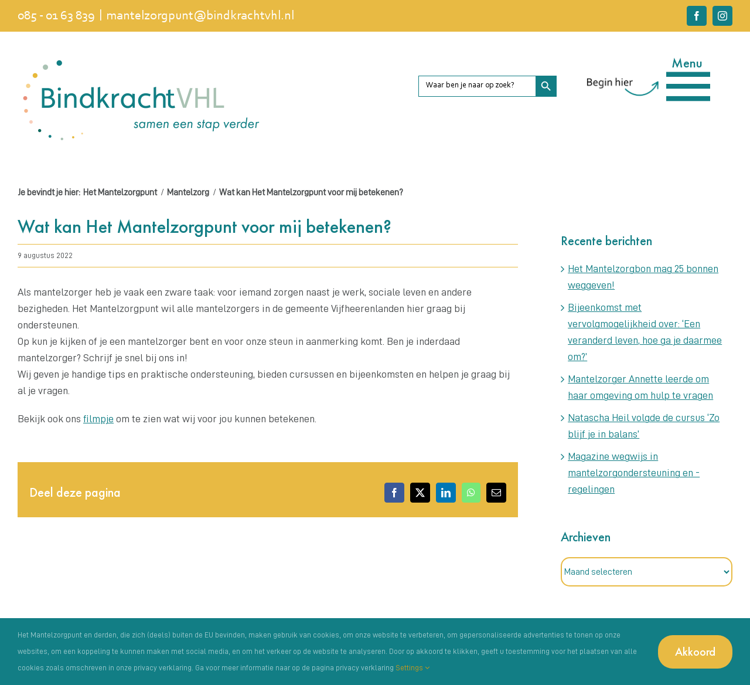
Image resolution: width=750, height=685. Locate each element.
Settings (412, 668)
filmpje (98, 418)
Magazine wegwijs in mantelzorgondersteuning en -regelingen (634, 472)
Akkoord (695, 651)
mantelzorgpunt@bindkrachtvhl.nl (200, 16)
